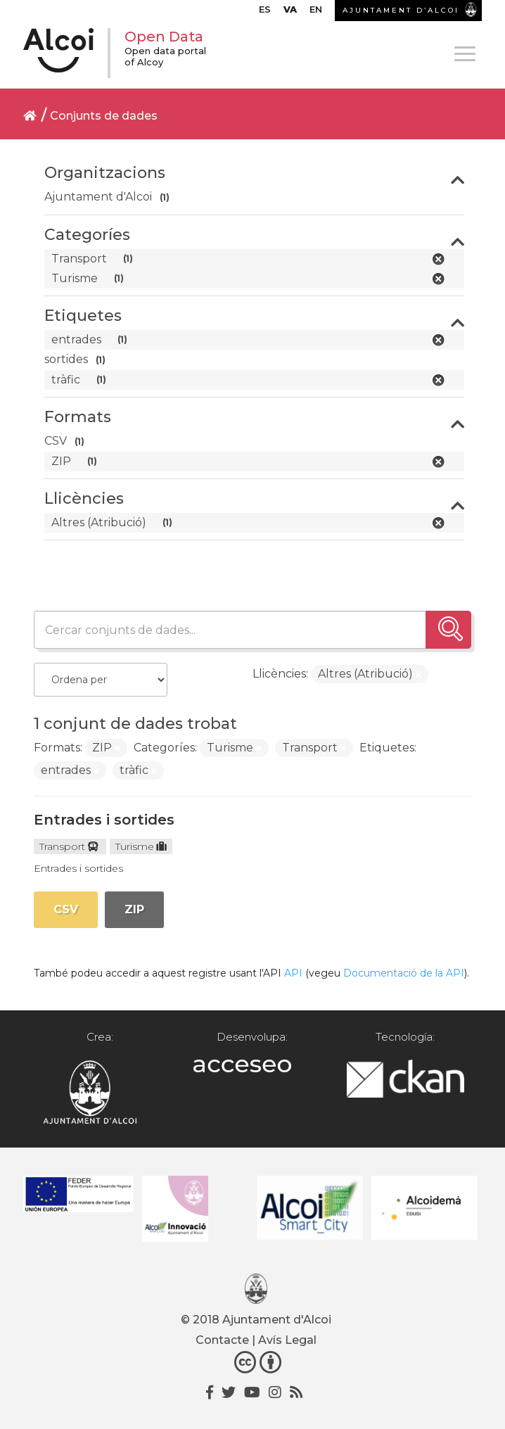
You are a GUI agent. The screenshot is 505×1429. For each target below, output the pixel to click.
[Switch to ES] (265, 12)
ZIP (134, 909)
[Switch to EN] (315, 12)
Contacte (222, 1340)
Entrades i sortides (104, 819)
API (293, 973)
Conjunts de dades (104, 115)
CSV (65, 909)
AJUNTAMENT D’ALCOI (401, 10)
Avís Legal (287, 1340)
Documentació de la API (403, 973)
